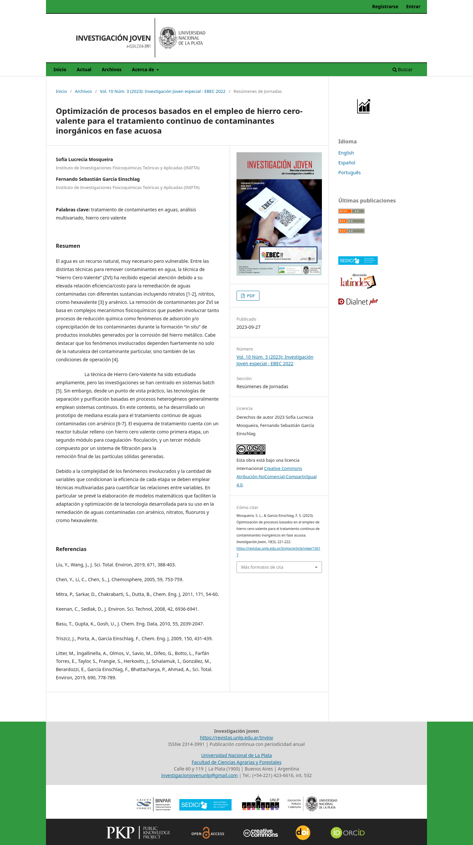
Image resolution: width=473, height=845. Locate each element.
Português (349, 172)
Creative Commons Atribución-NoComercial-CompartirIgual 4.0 (276, 476)
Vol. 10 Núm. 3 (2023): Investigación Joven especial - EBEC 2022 (162, 91)
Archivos (112, 69)
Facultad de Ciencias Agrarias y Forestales (236, 762)
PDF (250, 296)
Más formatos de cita (262, 567)
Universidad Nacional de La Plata (236, 755)
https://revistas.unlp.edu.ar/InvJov (236, 737)
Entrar (413, 6)
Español (346, 162)
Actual (84, 69)
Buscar (403, 69)
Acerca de (143, 69)
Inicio (60, 69)
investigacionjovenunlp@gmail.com (199, 775)
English (346, 153)
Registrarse (385, 6)
